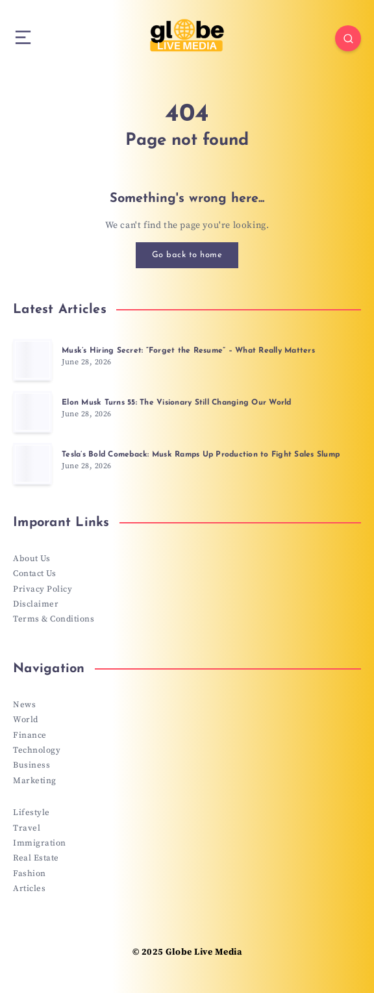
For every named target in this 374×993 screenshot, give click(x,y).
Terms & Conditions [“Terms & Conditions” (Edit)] (53, 619)
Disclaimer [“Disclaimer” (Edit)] (35, 604)
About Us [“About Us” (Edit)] (31, 558)
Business (31, 765)
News (24, 704)
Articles (29, 888)
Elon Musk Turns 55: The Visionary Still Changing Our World (177, 403)
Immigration (39, 843)
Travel (26, 828)
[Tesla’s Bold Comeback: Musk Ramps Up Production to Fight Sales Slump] (32, 463)
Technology (36, 750)
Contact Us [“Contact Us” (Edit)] (34, 573)
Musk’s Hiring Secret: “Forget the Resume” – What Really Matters (188, 351)
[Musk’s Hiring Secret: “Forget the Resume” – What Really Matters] (32, 360)
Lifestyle (31, 812)
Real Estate (36, 858)
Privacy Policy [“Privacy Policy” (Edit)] (42, 589)
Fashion (29, 873)
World (25, 719)
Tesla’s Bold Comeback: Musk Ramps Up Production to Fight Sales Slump (201, 455)
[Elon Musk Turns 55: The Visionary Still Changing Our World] (32, 412)
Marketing (34, 780)
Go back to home (187, 255)
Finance (30, 735)
